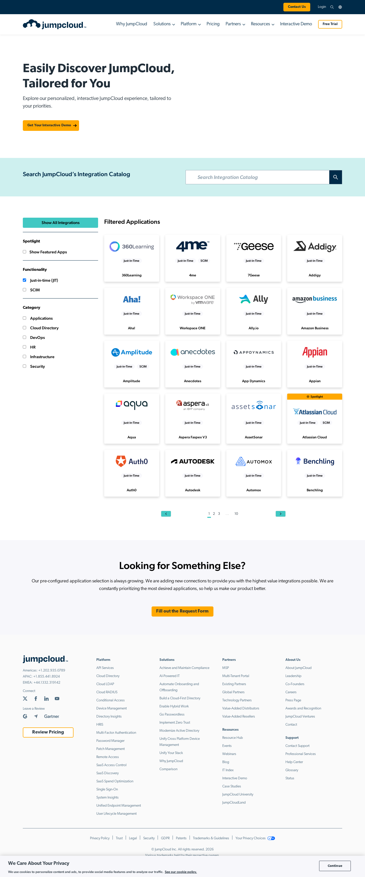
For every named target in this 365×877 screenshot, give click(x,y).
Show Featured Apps (45, 252)
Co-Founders (294, 684)
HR (29, 347)
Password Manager (110, 741)
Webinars (229, 754)
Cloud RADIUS (106, 692)
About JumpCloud (298, 668)
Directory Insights (109, 717)
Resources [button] (260, 24)
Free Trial (330, 24)
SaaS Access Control (111, 765)
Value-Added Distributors (240, 708)
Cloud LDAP (105, 684)
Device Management (111, 708)
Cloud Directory (41, 327)
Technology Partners (237, 700)
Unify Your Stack (171, 753)
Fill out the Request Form (182, 611)
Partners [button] (233, 24)
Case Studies (231, 786)
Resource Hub (232, 738)
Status (289, 778)
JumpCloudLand (234, 803)
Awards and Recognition (303, 708)
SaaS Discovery (107, 773)
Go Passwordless (172, 715)
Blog (225, 762)
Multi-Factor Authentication (116, 733)
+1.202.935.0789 (51, 670)
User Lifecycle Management (116, 814)
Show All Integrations (61, 222)
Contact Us (297, 7)
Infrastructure (38, 356)
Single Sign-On (107, 789)
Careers (291, 692)
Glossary (291, 770)
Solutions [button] (162, 24)
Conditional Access (110, 700)
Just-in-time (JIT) (40, 280)
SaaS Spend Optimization (114, 781)
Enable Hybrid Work (174, 706)
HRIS (99, 725)
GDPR (165, 838)
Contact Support (297, 746)
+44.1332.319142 (46, 683)
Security (34, 366)
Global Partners (233, 692)
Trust (119, 838)
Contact (291, 725)
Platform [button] (188, 24)
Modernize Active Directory (179, 731)
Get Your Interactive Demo (49, 125)
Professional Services (300, 754)
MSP (225, 668)
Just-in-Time (131, 260)
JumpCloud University (237, 795)
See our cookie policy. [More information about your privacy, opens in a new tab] (181, 872)
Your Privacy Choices (255, 838)
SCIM (31, 290)
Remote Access (107, 757)
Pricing (213, 24)
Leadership (293, 676)
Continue (335, 865)
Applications (38, 318)
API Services (105, 668)
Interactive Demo (296, 24)
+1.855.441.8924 (46, 677)
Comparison (168, 769)
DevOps (34, 337)
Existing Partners (234, 684)
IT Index (228, 770)
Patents (181, 838)
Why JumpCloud (131, 24)
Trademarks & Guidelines (211, 838)
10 (236, 514)
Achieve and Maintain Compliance (184, 668)
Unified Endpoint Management (118, 806)
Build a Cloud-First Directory (179, 698)
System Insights (107, 798)
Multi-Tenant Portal (235, 676)
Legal (133, 838)
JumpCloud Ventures (300, 717)
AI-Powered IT (169, 676)
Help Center (294, 762)
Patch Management (110, 749)
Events (227, 746)
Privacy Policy (100, 838)
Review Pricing (48, 732)
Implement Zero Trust (174, 723)
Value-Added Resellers (238, 717)
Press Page (293, 700)
